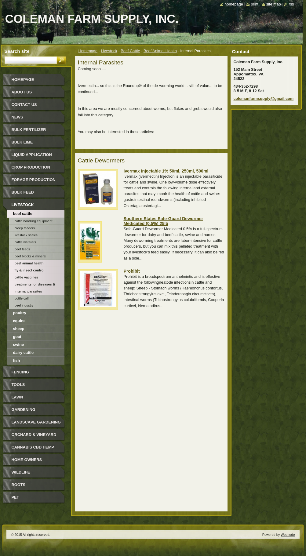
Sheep (18, 328)
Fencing (20, 372)
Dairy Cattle (23, 352)
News (17, 117)
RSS (291, 4)
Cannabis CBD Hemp (33, 447)
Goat (17, 336)
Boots (19, 484)
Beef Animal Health (160, 51)
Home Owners (27, 459)
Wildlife (21, 472)
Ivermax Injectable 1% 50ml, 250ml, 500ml (166, 171)
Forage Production (34, 179)
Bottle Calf (22, 298)
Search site (17, 51)
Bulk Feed (23, 192)
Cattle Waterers (25, 242)
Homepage (88, 51)
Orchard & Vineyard (34, 434)
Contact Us (24, 104)
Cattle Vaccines (26, 277)
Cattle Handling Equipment (34, 221)
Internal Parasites (28, 291)
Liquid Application (32, 154)
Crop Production (31, 167)
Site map (273, 4)
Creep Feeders (25, 228)
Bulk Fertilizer (29, 129)
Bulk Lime (22, 142)
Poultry (19, 313)
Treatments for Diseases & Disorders (35, 285)
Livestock (109, 51)
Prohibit (132, 271)
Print (254, 4)
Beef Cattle (130, 51)
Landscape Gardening (36, 422)
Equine (19, 320)
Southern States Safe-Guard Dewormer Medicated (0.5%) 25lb (163, 221)
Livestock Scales (26, 235)
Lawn (17, 397)
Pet (15, 497)
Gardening (23, 409)
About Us (22, 92)
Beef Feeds (22, 249)
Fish (16, 360)
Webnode (288, 534)
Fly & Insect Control (30, 270)
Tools (18, 384)
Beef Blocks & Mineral (30, 256)
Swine (18, 344)
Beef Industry (24, 305)
